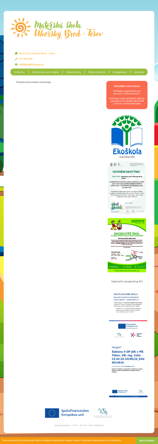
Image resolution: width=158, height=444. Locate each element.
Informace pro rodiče (45, 72)
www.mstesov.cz (62, 425)
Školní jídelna (96, 72)
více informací (127, 155)
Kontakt (139, 72)
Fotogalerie (120, 72)
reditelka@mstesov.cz (31, 64)
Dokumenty (73, 72)
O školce (19, 72)
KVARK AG (99, 425)
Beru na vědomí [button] (146, 440)
